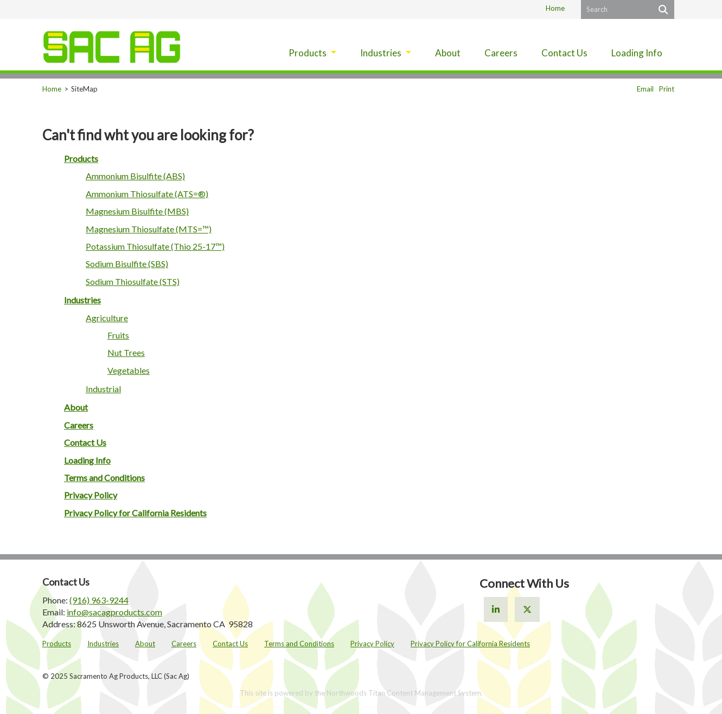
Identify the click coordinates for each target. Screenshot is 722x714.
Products (81, 158)
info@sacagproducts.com (114, 612)
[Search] (662, 9)
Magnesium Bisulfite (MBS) (137, 211)
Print (666, 89)
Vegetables (128, 370)
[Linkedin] (496, 609)
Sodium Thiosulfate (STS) (133, 281)
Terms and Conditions (104, 477)
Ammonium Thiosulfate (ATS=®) (147, 194)
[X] (527, 609)
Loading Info (87, 460)
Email (645, 89)
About (76, 407)
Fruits (118, 335)
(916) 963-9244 (99, 600)
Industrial (103, 389)
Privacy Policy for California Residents (135, 513)
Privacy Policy (90, 495)
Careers (78, 425)
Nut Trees (126, 352)
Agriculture (107, 318)
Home (555, 8)
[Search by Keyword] (615, 9)
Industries (82, 300)
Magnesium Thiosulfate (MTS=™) (149, 229)
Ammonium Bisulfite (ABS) (135, 176)
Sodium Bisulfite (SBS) (127, 263)
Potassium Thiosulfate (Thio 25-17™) (155, 246)
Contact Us (85, 442)
